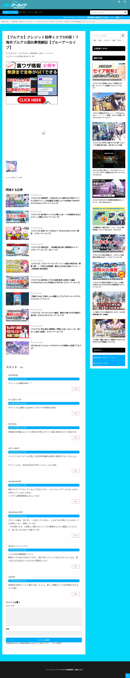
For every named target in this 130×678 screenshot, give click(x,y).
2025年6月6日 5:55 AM (17, 452)
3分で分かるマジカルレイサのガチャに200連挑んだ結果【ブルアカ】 (56, 347)
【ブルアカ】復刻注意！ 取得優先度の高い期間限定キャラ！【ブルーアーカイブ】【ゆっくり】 (55, 249)
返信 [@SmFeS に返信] (75, 594)
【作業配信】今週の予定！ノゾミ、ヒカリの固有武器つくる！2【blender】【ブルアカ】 (108, 237)
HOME (6, 21)
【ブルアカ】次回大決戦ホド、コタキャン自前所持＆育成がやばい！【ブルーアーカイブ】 (108, 268)
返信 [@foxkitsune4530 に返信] (75, 535)
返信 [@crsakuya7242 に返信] (75, 501)
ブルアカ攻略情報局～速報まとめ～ (72, 670)
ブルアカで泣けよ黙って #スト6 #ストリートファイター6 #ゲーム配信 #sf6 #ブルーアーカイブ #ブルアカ (108, 178)
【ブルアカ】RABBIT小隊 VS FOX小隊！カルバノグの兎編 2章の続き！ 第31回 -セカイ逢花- (108, 147)
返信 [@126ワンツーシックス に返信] (75, 566)
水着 (20, 12)
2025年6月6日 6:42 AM (17, 581)
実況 (25, 12)
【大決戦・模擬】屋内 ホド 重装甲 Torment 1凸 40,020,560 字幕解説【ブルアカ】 (108, 357)
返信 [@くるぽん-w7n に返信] (75, 413)
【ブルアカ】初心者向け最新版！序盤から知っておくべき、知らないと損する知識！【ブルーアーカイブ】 (55, 331)
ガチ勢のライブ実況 (102, 382)
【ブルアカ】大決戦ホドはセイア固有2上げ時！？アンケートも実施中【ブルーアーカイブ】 (108, 86)
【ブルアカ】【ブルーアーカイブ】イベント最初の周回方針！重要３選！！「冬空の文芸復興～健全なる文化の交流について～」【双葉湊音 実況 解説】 (55, 266)
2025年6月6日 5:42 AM (17, 379)
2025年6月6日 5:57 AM (17, 485)
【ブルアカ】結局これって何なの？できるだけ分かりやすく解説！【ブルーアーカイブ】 (55, 232)
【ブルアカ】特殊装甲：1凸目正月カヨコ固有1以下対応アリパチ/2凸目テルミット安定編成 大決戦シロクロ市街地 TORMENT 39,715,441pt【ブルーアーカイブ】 (56, 201)
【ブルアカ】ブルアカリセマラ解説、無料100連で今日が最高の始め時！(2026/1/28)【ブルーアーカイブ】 (56, 314)
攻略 (38, 12)
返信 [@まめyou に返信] (75, 438)
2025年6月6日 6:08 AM (17, 516)
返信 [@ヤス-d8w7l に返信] (75, 471)
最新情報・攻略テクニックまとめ (22, 21)
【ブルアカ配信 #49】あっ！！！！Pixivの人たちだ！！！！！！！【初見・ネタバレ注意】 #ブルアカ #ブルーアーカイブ (108, 117)
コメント (10, 606)
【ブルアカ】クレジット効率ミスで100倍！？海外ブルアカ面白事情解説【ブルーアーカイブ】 (65, 21)
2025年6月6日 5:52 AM (17, 428)
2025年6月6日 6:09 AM (17, 550)
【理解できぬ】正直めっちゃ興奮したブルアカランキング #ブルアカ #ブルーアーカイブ (55, 298)
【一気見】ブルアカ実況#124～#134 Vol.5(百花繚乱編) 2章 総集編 (107, 328)
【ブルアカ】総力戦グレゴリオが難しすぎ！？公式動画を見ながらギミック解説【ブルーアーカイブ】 (55, 216)
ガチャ (43, 12)
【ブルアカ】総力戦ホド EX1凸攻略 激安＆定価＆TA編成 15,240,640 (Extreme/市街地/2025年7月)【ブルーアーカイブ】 (56, 283)
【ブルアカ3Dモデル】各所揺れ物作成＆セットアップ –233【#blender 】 (108, 208)
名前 (7, 629)
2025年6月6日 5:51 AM (17, 403)
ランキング (32, 12)
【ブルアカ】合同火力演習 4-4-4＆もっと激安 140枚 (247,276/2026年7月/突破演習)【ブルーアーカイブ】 (108, 298)
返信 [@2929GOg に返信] (75, 389)
